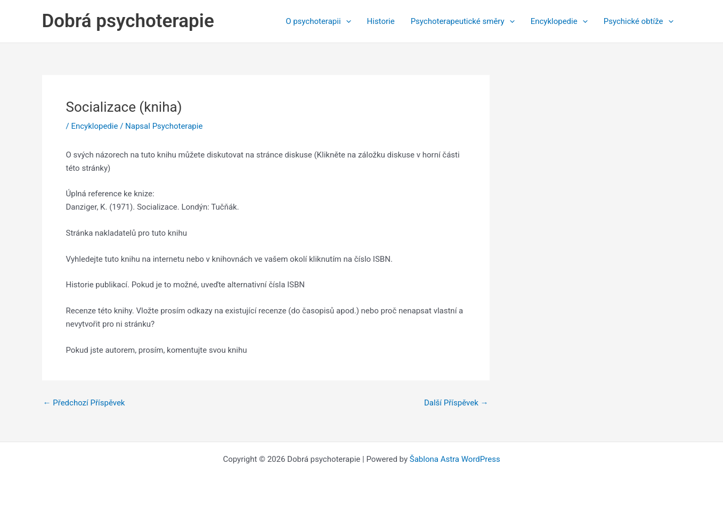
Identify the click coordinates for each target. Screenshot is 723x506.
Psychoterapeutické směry (463, 21)
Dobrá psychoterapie (128, 21)
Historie (381, 21)
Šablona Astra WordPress (455, 459)
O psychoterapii (318, 21)
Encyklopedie (559, 21)
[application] (346, 21)
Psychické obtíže (638, 21)
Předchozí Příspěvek (84, 403)
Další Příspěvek (456, 403)
